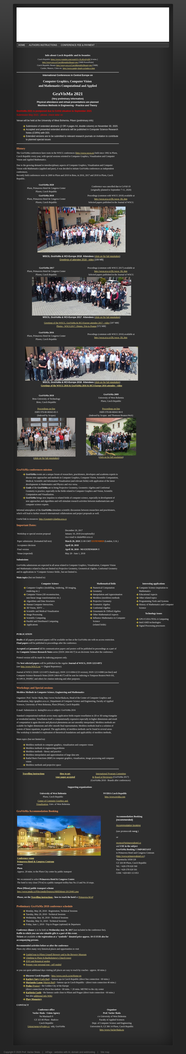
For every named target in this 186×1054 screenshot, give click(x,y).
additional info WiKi (43, 996)
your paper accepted (65, 777)
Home (21, 45)
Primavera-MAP (85, 897)
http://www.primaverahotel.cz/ (130, 856)
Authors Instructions (43, 45)
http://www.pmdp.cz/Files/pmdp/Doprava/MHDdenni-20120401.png (48, 891)
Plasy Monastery (34, 999)
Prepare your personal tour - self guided (43, 964)
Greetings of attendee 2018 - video (77, 259)
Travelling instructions (42, 897)
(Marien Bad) (40, 982)
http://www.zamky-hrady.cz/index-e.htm (79, 68)
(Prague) (33, 986)
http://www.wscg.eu (85, 153)
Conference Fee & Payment (78, 45)
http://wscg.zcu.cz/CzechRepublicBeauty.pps (60, 62)
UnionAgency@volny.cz (39, 1026)
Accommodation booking (128, 825)
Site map (105, 1052)
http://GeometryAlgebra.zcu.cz (53, 519)
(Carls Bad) (38, 979)
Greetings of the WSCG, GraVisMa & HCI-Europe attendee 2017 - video (77, 323)
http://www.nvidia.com (115, 796)
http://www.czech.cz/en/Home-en (66, 975)
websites (58, 1052)
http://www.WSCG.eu (30, 666)
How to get (65, 773)
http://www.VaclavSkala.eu (112, 1029)
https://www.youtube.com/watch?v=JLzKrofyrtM (70, 59)
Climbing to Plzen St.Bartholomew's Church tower (48, 958)
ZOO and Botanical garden (38, 961)
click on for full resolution (107, 256)
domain (75, 1052)
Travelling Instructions (33, 773)
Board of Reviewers (104, 777)
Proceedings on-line (46, 408)
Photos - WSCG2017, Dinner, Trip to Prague (77, 326)
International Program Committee (111, 773)
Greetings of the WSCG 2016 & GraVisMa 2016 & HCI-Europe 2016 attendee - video (81, 385)
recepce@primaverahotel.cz (128, 842)
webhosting (89, 1052)
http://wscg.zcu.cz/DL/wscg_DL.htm (110, 199)
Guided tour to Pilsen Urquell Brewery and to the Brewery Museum (56, 954)
